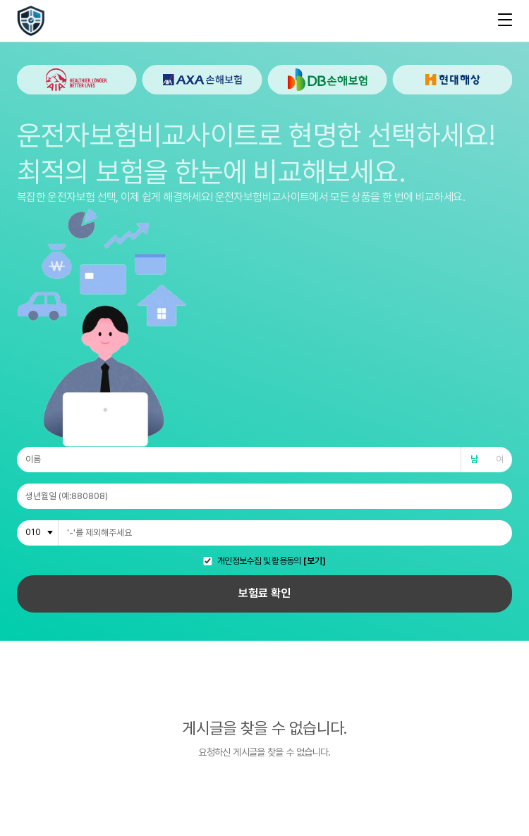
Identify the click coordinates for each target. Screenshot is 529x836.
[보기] (314, 561)
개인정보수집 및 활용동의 (259, 561)
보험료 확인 (264, 593)
